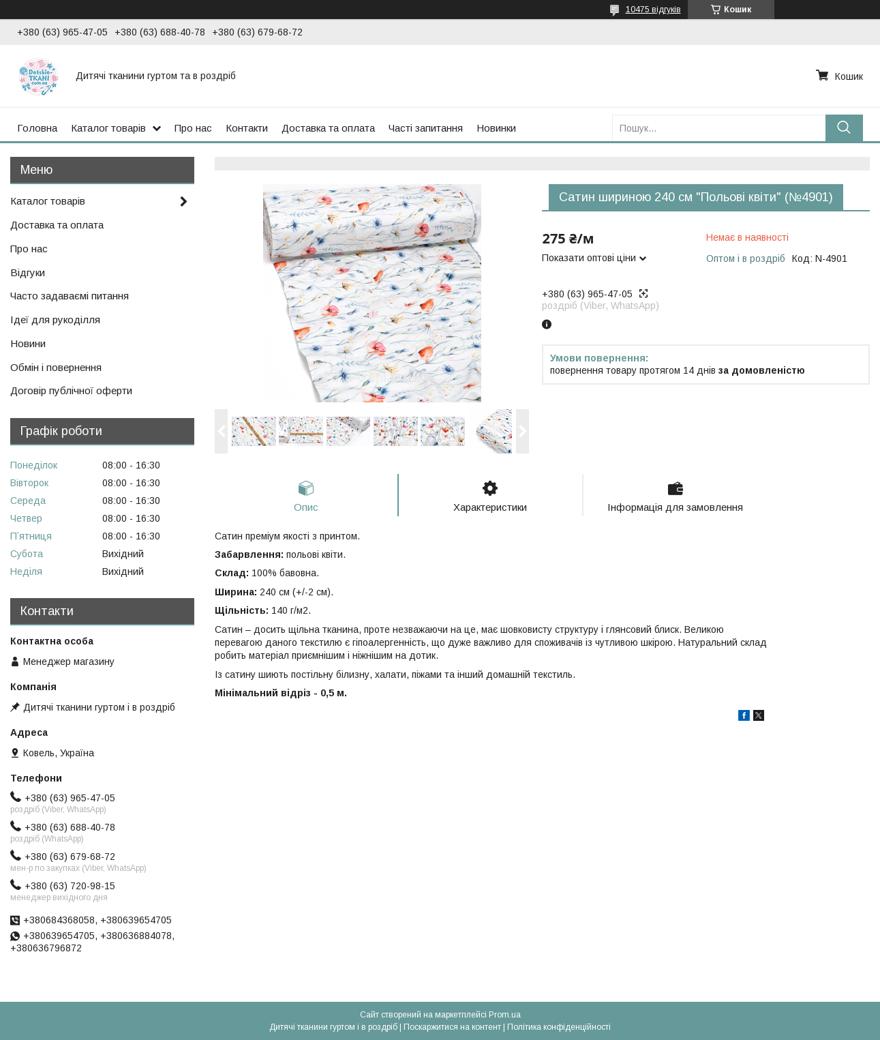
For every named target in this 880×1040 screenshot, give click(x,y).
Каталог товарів (108, 128)
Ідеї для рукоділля (55, 319)
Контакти (247, 128)
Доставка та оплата (328, 128)
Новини (28, 343)
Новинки (496, 128)
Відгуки (27, 272)
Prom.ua (505, 1015)
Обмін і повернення (56, 367)
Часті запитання (426, 128)
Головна (37, 128)
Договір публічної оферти (71, 390)
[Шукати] (844, 128)
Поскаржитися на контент (452, 1027)
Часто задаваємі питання (69, 295)
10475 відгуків (653, 9)
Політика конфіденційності (559, 1027)
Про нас (193, 128)
